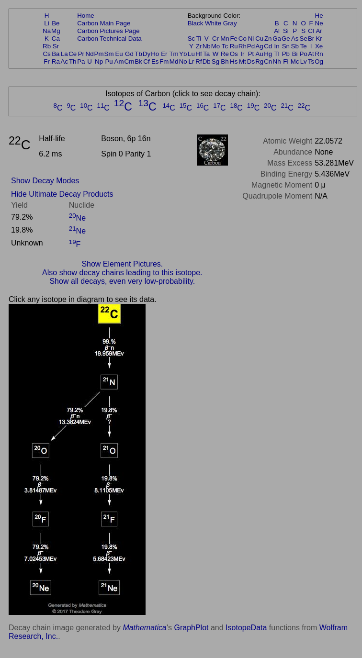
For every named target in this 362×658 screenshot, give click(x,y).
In (277, 46)
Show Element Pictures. (122, 264)
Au (259, 53)
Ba (55, 53)
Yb (183, 53)
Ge (286, 38)
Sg (215, 61)
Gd (129, 53)
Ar (319, 30)
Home (85, 15)
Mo (215, 46)
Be (55, 23)
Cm (129, 61)
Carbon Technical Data (109, 38)
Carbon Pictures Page (108, 30)
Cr (215, 38)
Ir (242, 53)
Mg (55, 30)
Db (207, 61)
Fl (285, 61)
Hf (198, 53)
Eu (119, 53)
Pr (81, 53)
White (213, 23)
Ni (251, 38)
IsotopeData (246, 628)
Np (99, 61)
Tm (173, 53)
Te (303, 46)
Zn (268, 38)
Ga (276, 38)
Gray (230, 23)
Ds (251, 61)
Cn (268, 61)
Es (155, 61)
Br (311, 38)
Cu (259, 38)
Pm (99, 53)
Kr (319, 38)
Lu (191, 53)
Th (73, 61)
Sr (56, 46)
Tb (138, 53)
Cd (268, 46)
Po (303, 53)
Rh (242, 46)
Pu (109, 61)
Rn (319, 53)
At (311, 53)
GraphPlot (191, 628)
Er (164, 53)
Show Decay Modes (45, 181)
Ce (72, 53)
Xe (319, 46)
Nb (207, 46)
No (183, 61)
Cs (46, 53)
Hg (268, 53)
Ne (319, 23)
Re (225, 53)
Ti (199, 38)
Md (174, 61)
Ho (155, 53)
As (295, 38)
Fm (164, 61)
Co (242, 38)
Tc (225, 46)
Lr (191, 61)
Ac (64, 61)
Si (286, 30)
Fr (47, 61)
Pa (81, 61)
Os (234, 53)
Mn (224, 38)
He (319, 15)
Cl (311, 30)
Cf (146, 61)
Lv (303, 61)
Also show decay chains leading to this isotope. (122, 272)
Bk (138, 61)
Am (119, 61)
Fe (234, 38)
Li (46, 23)
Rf (198, 61)
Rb (47, 46)
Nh (277, 61)
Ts (311, 61)
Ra (56, 61)
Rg (259, 61)
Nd (90, 53)
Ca (56, 38)
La (64, 53)
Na (47, 30)
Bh (224, 61)
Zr (199, 46)
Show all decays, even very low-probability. (122, 281)
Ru (234, 46)
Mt (242, 61)
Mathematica (145, 628)
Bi (295, 53)
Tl (277, 53)
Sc (191, 38)
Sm (109, 53)
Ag (259, 46)
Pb (286, 53)
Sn (286, 46)
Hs (234, 61)
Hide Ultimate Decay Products (62, 194)
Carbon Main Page (103, 23)
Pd (251, 46)
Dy (146, 53)
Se (303, 38)
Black (196, 23)
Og (319, 61)
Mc (295, 61)
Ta (206, 53)
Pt (251, 53)
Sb (295, 46)
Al (277, 30)
